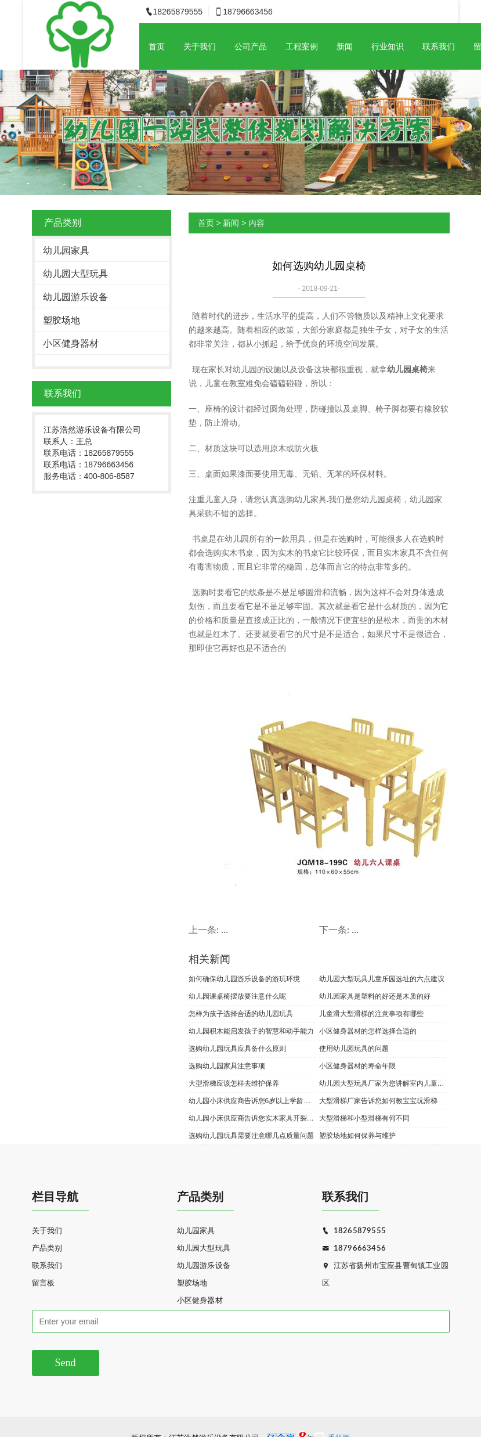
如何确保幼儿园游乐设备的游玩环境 (244, 979)
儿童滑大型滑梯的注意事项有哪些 (371, 1014)
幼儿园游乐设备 (75, 297)
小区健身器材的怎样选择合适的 (368, 1031)
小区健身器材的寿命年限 (357, 1066)
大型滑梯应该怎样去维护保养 (234, 1083)
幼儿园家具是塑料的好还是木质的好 (375, 996)
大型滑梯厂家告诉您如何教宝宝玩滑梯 (378, 1101)
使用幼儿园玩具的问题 (354, 1049)
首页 (157, 46)
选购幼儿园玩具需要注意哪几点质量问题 (251, 1136)
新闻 (345, 46)
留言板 (43, 1283)
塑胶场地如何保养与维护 (357, 1136)
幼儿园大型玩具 (75, 274)
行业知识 (387, 46)
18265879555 (354, 1231)
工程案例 (301, 46)
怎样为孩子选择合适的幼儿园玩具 (241, 1014)
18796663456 (354, 1248)
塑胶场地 (61, 320)
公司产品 (250, 46)
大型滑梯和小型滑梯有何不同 (364, 1118)
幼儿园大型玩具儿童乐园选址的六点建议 (381, 979)
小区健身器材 (71, 343)
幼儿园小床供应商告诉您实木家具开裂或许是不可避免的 (252, 1118)
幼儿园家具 (66, 250)
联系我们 (438, 46)
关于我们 (199, 46)
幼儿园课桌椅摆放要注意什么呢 (237, 996)
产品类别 (47, 1248)
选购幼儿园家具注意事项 (227, 1066)
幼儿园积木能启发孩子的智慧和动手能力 (251, 1031)
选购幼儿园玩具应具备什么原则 (237, 1049)
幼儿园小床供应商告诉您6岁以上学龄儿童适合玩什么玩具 (252, 1101)
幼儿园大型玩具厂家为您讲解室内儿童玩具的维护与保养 (382, 1083)
